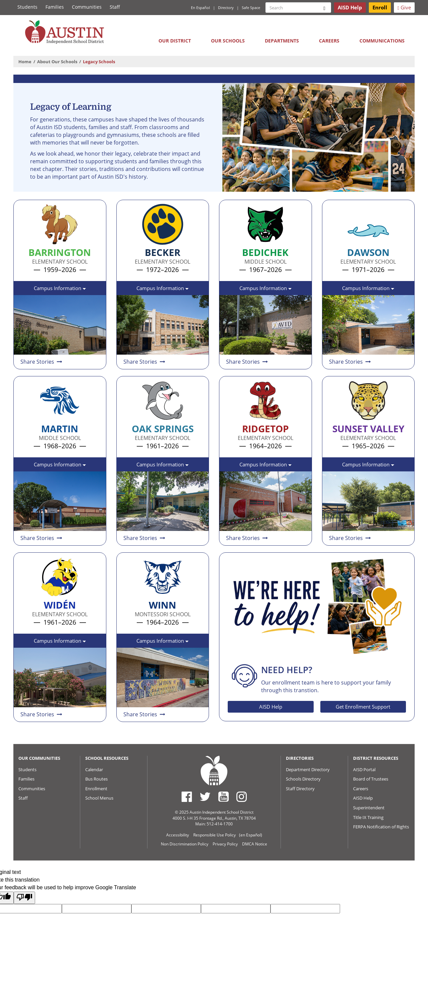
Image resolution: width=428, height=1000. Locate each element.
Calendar (94, 769)
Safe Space (251, 7)
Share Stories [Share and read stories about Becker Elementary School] (144, 361)
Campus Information (60, 290)
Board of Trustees (370, 779)
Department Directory (308, 769)
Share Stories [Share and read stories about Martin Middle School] (41, 538)
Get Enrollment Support (363, 706)
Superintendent (369, 808)
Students (27, 7)
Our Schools (228, 40)
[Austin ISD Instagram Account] (241, 796)
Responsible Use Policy (214, 835)
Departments (282, 40)
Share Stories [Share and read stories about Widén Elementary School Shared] (41, 714)
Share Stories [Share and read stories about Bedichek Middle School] (247, 361)
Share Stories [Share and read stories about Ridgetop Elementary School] (247, 538)
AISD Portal (364, 769)
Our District (174, 40)
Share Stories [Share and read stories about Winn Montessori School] (144, 714)
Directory (226, 7)
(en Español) (250, 835)
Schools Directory (303, 779)
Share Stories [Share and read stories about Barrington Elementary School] (41, 361)
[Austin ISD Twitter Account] (205, 796)
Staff (115, 7)
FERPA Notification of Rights (381, 827)
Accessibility (177, 835)
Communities (87, 7)
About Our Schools (57, 62)
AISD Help (270, 706)
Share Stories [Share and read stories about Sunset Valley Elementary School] (350, 538)
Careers (329, 40)
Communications (382, 40)
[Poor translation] (24, 898)
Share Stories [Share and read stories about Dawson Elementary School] (350, 361)
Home (24, 62)
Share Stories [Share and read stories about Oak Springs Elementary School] (144, 538)
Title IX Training (368, 817)
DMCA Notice (254, 844)
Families (54, 7)
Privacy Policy (225, 844)
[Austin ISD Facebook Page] (187, 796)
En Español (200, 7)
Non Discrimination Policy (184, 844)
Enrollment (96, 789)
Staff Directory (300, 789)
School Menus (99, 798)
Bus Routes (96, 779)
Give (404, 7)
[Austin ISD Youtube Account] (223, 796)
